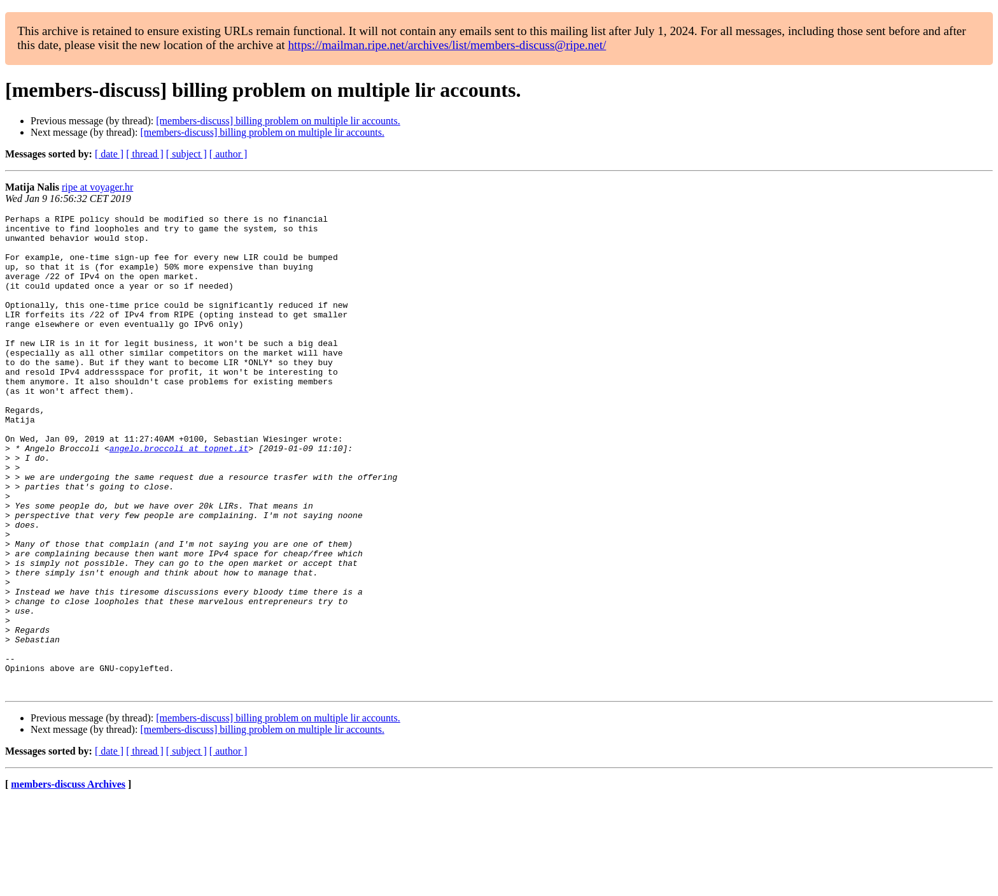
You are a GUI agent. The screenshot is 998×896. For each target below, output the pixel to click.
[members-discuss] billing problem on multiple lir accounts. (278, 120)
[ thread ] (145, 153)
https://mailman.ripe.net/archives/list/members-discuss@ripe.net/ (447, 45)
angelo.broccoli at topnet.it (178, 496)
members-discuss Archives (68, 879)
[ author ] (228, 153)
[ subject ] (186, 153)
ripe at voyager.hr (97, 187)
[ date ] (109, 153)
